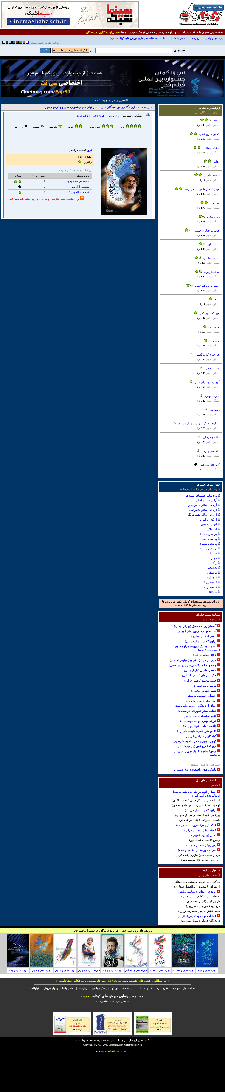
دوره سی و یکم (18, 970)
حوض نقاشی (211, 258)
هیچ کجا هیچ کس (209, 313)
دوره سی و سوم (65, 970)
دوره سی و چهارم (89, 970)
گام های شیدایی (210, 465)
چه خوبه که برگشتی (207, 354)
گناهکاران (214, 244)
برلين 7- (214, 340)
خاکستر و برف (211, 451)
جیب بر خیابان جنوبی (207, 230)
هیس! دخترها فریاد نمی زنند (202, 189)
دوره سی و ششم (136, 970)
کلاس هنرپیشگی (209, 134)
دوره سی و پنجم (112, 970)
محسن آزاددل (80, 186)
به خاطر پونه (212, 272)
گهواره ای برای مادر (207, 382)
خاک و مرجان (211, 437)
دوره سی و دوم (41, 970)
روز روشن (213, 216)
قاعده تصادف (211, 148)
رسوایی (215, 409)
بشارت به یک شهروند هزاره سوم (199, 423)
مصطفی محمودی (78, 181)
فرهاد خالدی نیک (78, 192)
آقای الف (213, 327)
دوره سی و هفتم (159, 970)
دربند (217, 120)
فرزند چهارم (212, 396)
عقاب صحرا (212, 368)
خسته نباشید (211, 175)
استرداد (215, 203)
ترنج (217, 299)
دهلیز (216, 161)
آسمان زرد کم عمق (207, 285)
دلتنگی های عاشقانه (203, 769)
